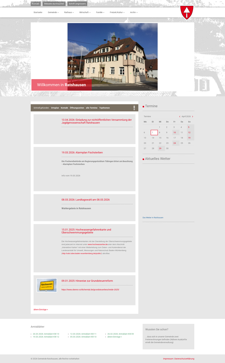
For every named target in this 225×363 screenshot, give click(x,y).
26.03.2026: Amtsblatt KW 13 (46, 334)
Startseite (38, 12)
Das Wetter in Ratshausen (153, 217)
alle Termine (91, 108)
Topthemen (104, 108)
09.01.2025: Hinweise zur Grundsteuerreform (87, 280)
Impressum (168, 359)
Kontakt (35, 4)
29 (160, 148)
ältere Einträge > (41, 309)
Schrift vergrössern (77, 4)
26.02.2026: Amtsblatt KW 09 (120, 334)
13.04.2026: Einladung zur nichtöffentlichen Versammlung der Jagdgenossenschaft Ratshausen (97, 121)
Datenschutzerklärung (184, 359)
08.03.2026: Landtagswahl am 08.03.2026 (86, 199)
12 (189, 132)
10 (174, 132)
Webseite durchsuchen (54, 4)
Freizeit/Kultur (118, 12)
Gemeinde (54, 12)
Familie (100, 12)
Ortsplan (55, 108)
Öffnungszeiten (77, 108)
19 (189, 138)
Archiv (134, 12)
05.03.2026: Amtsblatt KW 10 (83, 337)
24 (174, 143)
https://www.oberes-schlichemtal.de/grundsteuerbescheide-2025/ (90, 289)
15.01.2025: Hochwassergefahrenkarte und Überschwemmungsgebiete (86, 231)
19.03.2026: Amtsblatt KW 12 (46, 337)
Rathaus (69, 12)
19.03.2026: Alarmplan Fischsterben (82, 152)
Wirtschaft (85, 12)
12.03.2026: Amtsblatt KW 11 (83, 334)
